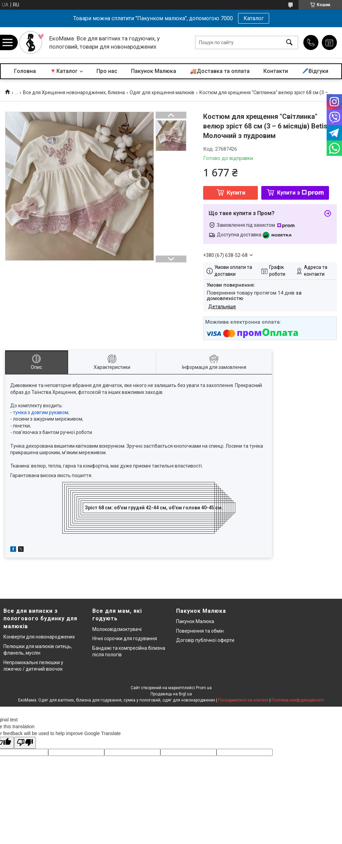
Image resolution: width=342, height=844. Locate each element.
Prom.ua (204, 687)
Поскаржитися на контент (243, 700)
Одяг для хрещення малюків (162, 92)
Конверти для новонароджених (39, 637)
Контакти (275, 71)
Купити (236, 192)
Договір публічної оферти (205, 640)
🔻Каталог (64, 71)
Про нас (106, 71)
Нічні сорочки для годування (124, 638)
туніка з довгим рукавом (40, 412)
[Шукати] (289, 42)
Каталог (254, 18)
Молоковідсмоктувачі (117, 629)
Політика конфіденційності (298, 700)
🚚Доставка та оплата (220, 71)
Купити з (300, 192)
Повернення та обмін (200, 631)
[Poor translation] (25, 743)
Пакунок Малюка (153, 71)
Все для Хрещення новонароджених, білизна (74, 92)
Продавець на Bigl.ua (171, 694)
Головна (25, 71)
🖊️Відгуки (315, 71)
